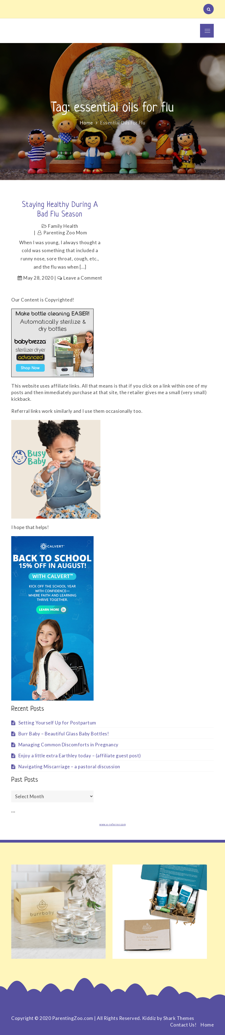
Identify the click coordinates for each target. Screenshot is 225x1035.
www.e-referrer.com (112, 824)
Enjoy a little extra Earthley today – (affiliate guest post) (79, 755)
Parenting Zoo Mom (65, 232)
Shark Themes (178, 1018)
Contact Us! (183, 1025)
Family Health (63, 226)
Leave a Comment (82, 278)
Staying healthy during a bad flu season (60, 210)
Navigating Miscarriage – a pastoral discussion (69, 766)
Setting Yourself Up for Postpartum (57, 723)
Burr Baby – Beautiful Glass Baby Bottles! (63, 734)
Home (207, 1025)
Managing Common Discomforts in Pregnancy (68, 744)
